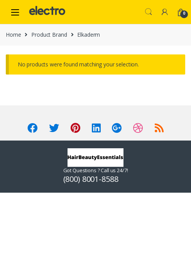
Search (148, 12)
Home (13, 34)
